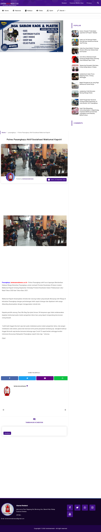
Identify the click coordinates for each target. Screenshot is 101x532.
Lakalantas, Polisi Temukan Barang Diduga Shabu (87, 92)
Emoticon (7, 433)
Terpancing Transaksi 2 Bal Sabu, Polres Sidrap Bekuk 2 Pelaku (89, 66)
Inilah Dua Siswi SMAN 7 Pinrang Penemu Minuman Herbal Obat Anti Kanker (89, 49)
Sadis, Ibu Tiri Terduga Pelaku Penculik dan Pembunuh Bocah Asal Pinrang (89, 41)
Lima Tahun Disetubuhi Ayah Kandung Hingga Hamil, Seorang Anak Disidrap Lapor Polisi (89, 58)
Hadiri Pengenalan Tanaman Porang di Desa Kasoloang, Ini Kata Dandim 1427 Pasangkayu (89, 101)
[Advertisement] (34, 77)
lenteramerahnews (20, 386)
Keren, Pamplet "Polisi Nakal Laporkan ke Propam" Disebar (88, 32)
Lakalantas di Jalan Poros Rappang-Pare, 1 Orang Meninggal (87, 75)
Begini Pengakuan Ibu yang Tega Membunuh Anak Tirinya (89, 83)
